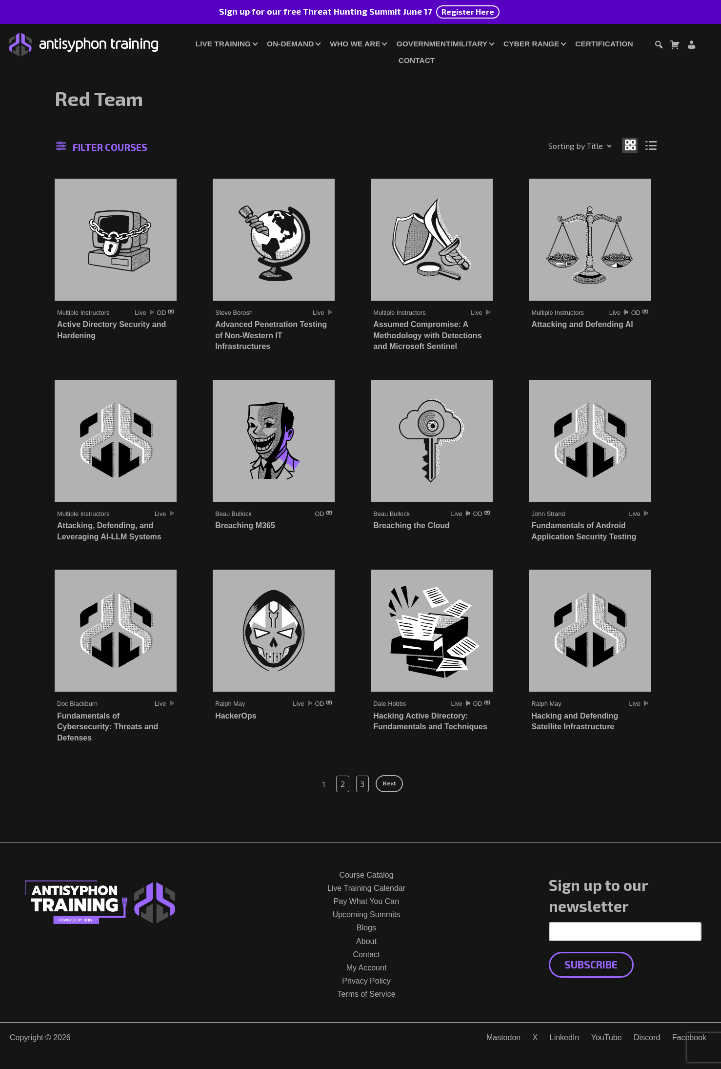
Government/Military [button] (442, 44)
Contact (417, 60)
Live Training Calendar (366, 888)
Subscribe (591, 964)
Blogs (366, 928)
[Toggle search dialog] (658, 46)
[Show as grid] (630, 145)
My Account (366, 968)
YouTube (606, 1037)
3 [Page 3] (362, 783)
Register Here (467, 11)
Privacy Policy (366, 981)
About (366, 941)
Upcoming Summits (367, 914)
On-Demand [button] (290, 44)
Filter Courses (101, 147)
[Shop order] (559, 146)
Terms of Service (366, 994)
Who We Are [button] (355, 44)
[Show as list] (651, 145)
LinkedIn (565, 1037)
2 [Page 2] (342, 783)
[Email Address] (625, 931)
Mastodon (503, 1037)
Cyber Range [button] (531, 44)
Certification (604, 44)
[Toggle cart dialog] (675, 46)
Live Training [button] (223, 44)
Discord (647, 1037)
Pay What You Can (366, 901)
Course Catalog (366, 875)
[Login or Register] (691, 46)
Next (389, 783)
